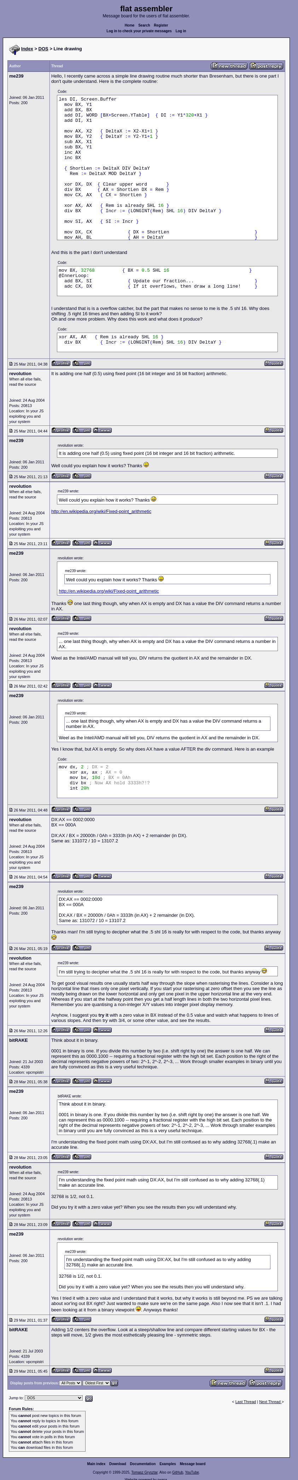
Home (130, 25)
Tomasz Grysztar (144, 1472)
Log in (181, 31)
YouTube (192, 1472)
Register (161, 25)
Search (144, 25)
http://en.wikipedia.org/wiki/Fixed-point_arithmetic (101, 511)
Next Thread (270, 1402)
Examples (167, 1464)
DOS (43, 48)
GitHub (177, 1472)
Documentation (143, 1464)
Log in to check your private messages (139, 31)
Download (117, 1464)
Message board (193, 1464)
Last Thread (245, 1402)
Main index (96, 1464)
